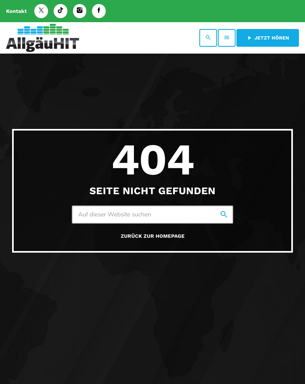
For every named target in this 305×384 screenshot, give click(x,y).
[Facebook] (99, 11)
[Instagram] (80, 11)
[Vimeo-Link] (42, 38)
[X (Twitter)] (41, 11)
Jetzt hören (267, 38)
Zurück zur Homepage (152, 236)
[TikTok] (60, 11)
